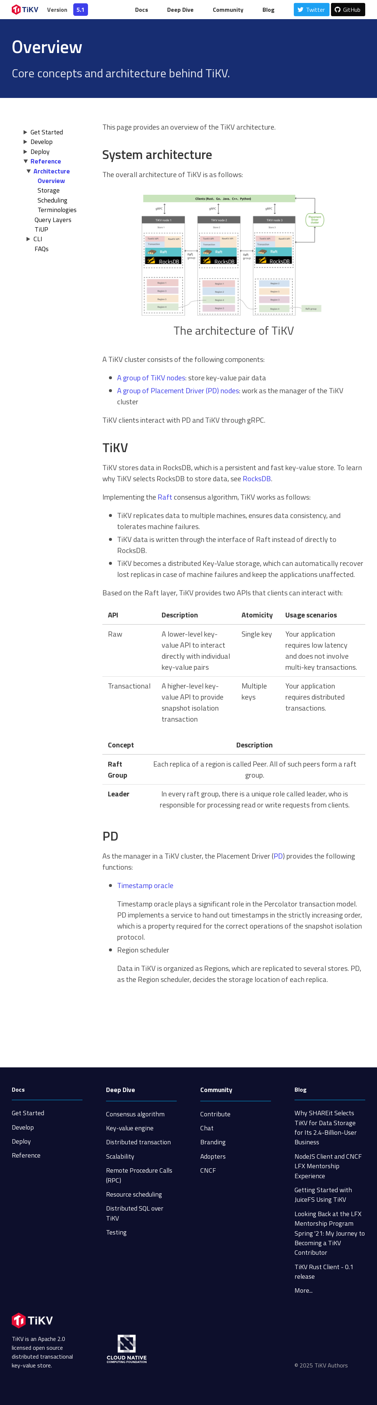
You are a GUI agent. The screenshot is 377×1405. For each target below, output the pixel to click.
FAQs (42, 249)
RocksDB (257, 478)
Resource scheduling (134, 1194)
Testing (116, 1232)
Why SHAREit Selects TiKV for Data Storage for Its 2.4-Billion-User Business (326, 1127)
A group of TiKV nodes (151, 377)
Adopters (213, 1156)
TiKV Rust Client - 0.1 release (324, 1271)
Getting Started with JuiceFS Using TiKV (323, 1194)
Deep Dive (180, 9)
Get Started (47, 132)
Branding (213, 1142)
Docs (141, 9)
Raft (165, 497)
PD (278, 856)
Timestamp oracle (145, 885)
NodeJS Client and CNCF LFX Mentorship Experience (328, 1166)
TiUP (41, 229)
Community (228, 9)
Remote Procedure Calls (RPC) (139, 1175)
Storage (49, 190)
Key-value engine (130, 1128)
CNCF (208, 1170)
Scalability (120, 1156)
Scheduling (52, 200)
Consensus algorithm (135, 1114)
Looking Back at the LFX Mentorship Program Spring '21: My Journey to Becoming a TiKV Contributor (330, 1233)
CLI (38, 239)
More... (304, 1290)
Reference (46, 161)
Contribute (215, 1114)
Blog (269, 9)
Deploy (40, 151)
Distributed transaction (138, 1142)
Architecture (52, 171)
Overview (51, 181)
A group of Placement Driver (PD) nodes (178, 390)
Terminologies (57, 210)
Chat (207, 1128)
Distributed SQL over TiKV (134, 1213)
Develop (42, 142)
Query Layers (53, 220)
